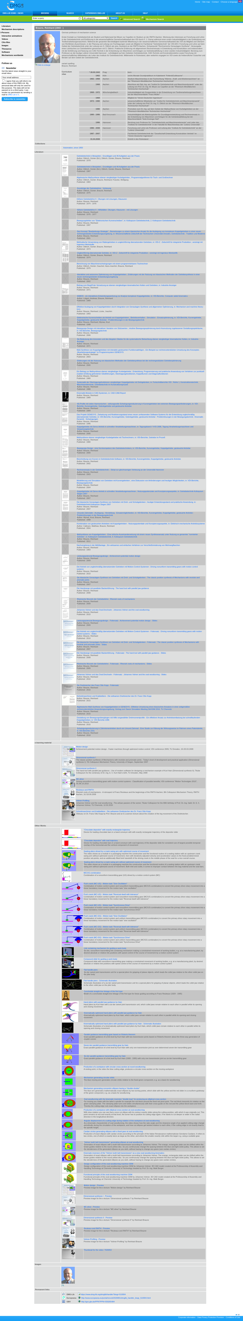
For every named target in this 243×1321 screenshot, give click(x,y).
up (239, 1314)
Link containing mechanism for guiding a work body (105, 948)
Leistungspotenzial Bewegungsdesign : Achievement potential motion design (108, 556)
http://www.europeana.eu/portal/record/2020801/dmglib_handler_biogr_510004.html (116, 1298)
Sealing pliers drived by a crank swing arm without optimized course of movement (117, 862)
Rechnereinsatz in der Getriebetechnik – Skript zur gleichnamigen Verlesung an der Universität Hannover (120, 470)
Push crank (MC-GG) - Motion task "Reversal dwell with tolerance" (111, 927)
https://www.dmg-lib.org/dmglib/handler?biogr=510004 (103, 1294)
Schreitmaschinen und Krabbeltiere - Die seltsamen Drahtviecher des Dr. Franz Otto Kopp (114, 696)
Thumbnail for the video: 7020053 (98, 1250)
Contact (215, 2)
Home (197, 2)
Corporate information (186, 1317)
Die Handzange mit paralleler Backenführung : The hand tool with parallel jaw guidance (113, 588)
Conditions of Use (233, 1317)
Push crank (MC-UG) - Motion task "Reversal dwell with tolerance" (111, 894)
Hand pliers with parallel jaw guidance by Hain (103, 1002)
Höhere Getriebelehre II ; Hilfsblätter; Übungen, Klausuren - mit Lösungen (107, 210)
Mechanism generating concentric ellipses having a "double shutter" (112, 1088)
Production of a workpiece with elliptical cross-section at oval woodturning (114, 1110)
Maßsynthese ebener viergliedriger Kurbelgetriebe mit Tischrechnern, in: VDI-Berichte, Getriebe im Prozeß (121, 437)
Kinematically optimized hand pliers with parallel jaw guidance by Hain (113, 1013)
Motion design (82, 747)
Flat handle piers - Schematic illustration (100, 981)
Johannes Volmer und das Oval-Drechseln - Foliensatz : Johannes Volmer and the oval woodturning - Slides (121, 674)
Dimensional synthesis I (86, 757)
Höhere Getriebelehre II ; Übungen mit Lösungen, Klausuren (102, 199)
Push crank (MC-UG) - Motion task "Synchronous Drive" (107, 905)
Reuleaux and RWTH (85, 790)
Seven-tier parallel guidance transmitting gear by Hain (106, 1045)
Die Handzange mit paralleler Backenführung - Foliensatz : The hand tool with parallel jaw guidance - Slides (121, 653)
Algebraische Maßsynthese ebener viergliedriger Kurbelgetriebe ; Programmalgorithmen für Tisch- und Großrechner (125, 177)
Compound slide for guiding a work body (100, 959)
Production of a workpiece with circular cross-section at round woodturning (114, 1067)
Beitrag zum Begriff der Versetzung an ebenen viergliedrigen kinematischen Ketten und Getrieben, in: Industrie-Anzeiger (127, 285)
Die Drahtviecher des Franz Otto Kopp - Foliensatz (98, 685)
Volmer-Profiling (82, 801)
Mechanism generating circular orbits (99, 1078)
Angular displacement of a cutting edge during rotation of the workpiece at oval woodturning (122, 1121)
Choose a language (231, 2)
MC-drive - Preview (92, 1207)
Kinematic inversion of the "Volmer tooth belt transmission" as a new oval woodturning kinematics (124, 1153)
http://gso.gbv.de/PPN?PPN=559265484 (98, 1302)
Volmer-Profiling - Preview (94, 1239)
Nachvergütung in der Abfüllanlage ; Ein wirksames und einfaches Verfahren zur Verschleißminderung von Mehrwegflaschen (128, 545)
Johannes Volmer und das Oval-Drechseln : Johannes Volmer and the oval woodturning (113, 610)
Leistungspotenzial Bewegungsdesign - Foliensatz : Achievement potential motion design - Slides (117, 621)
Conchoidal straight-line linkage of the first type (103, 991)
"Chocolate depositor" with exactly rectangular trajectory (107, 830)
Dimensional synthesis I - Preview (98, 1196)
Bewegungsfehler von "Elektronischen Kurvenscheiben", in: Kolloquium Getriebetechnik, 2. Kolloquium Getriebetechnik (126, 221)
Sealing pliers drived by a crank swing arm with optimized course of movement (116, 851)
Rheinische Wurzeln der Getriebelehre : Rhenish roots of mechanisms (106, 599)
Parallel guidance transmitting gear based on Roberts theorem (109, 1034)
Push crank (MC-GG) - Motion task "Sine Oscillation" (105, 916)
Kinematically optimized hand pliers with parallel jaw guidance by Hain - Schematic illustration (122, 1024)
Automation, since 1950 (73, 148)
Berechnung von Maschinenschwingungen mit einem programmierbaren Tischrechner (112, 264)
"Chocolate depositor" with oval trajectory (101, 840)
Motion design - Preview (94, 1185)
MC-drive (80, 779)
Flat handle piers (91, 970)
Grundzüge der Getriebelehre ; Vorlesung (94, 188)
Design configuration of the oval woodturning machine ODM (108, 1164)
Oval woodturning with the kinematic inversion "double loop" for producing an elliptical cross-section (125, 1099)
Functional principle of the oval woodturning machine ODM (108, 1175)
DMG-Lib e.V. (13, 95)
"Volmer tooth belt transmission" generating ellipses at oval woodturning (113, 1142)
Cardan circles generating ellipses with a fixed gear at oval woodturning (113, 1131)
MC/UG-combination (92, 873)
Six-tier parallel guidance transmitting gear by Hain (105, 1056)
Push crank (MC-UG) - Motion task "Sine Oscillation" (105, 884)
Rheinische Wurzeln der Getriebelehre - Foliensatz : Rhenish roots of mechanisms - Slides (114, 664)
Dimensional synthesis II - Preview (98, 1218)
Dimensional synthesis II (86, 768)
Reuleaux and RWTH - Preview (97, 1228)
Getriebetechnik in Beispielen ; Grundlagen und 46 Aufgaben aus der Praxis (108, 156)
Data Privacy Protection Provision (210, 1317)
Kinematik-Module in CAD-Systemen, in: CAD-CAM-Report (101, 393)
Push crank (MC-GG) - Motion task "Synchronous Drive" (107, 937)
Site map (206, 2)
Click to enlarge (43, 65)
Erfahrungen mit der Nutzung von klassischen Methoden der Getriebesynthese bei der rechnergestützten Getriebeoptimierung (129, 361)
